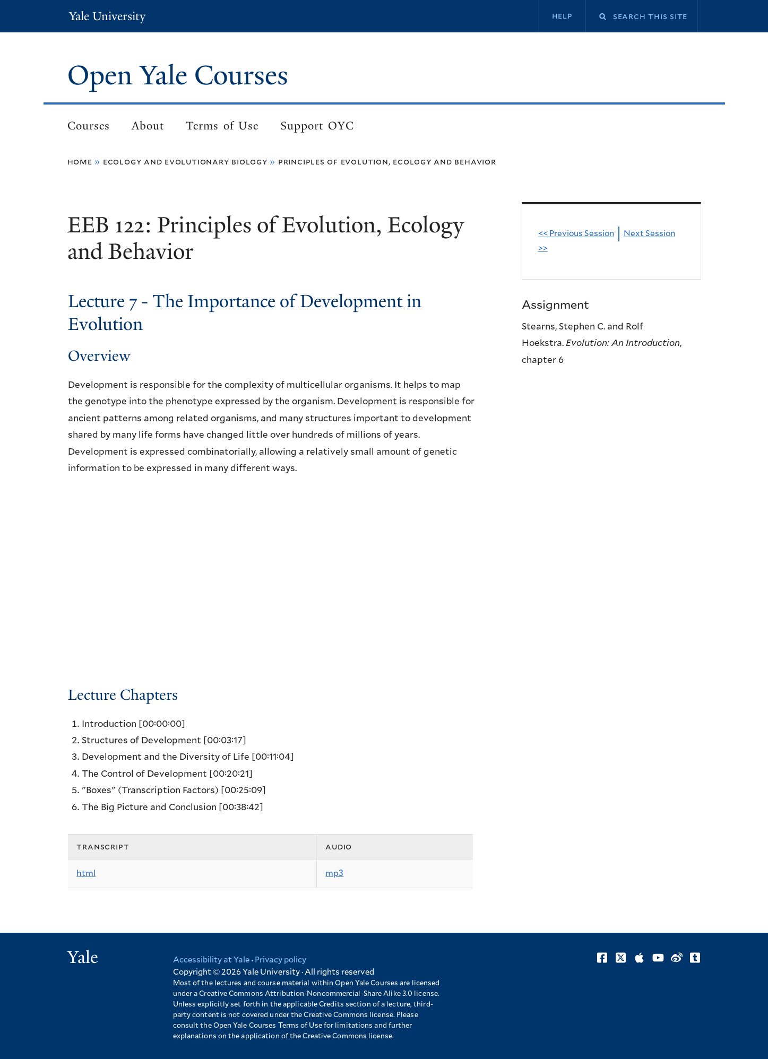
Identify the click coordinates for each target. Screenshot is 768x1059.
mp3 (334, 873)
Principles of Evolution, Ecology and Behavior (387, 162)
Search (596, 16)
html (86, 873)
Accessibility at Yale (211, 960)
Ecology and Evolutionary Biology (185, 162)
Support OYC (316, 125)
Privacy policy (280, 960)
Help (562, 16)
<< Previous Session (576, 234)
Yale (82, 957)
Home (79, 162)
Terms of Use (222, 125)
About (148, 125)
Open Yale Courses (177, 75)
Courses (88, 125)
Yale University (107, 16)
